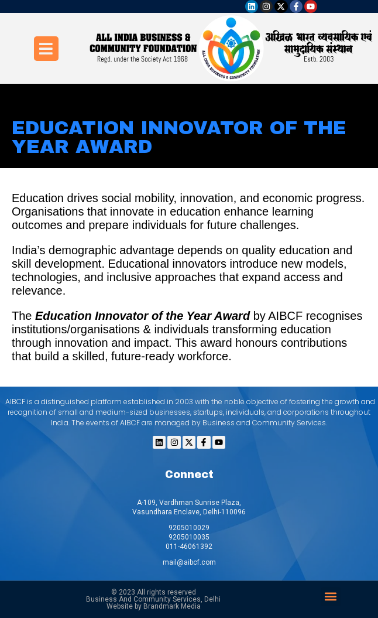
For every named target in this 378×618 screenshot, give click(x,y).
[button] (331, 596)
